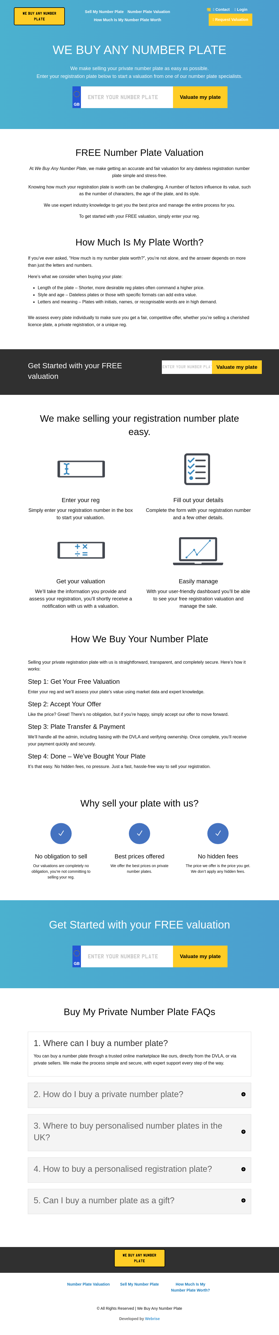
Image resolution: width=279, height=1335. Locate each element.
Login (241, 10)
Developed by (139, 1319)
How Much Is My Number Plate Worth (127, 20)
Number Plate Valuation (149, 12)
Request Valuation (230, 19)
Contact (221, 10)
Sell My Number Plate (104, 12)
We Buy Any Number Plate (139, 1258)
